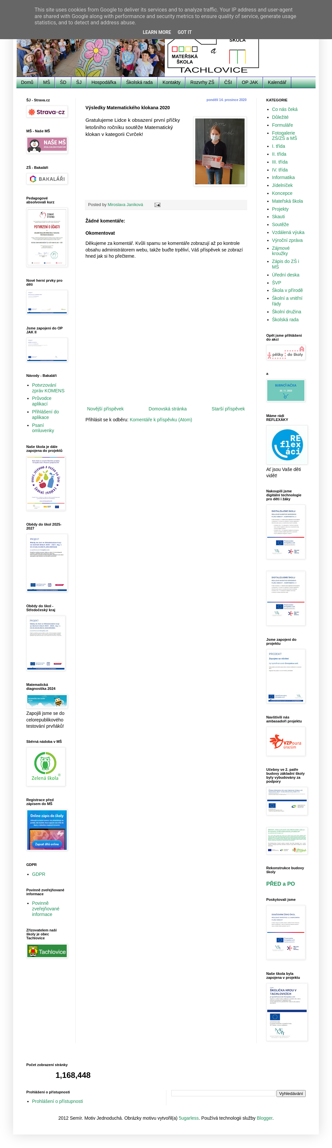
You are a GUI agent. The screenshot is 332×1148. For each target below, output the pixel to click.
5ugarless (189, 1118)
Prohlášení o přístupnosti (57, 1101)
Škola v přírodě (287, 290)
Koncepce (282, 193)
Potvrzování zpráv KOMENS (48, 387)
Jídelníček (282, 185)
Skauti (278, 216)
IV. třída (280, 169)
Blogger (264, 1118)
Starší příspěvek (228, 408)
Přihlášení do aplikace (45, 414)
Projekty (280, 209)
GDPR (38, 874)
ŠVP (276, 282)
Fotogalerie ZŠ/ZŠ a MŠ (284, 135)
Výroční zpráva (287, 240)
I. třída (278, 146)
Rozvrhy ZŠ (202, 82)
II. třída (279, 154)
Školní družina (286, 311)
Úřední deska (285, 274)
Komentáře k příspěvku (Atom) (161, 419)
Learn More (157, 32)
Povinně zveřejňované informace (45, 908)
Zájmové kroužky (281, 251)
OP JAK (250, 82)
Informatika (283, 177)
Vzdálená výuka (288, 232)
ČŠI (228, 82)
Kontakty (171, 82)
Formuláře (282, 125)
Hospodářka (103, 82)
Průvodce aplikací (42, 401)
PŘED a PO (280, 884)
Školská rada (139, 82)
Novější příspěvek (105, 408)
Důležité (280, 117)
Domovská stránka (168, 408)
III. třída (280, 162)
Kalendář (277, 82)
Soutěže (280, 224)
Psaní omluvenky (43, 428)
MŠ (46, 82)
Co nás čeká (285, 109)
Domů (27, 82)
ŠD (63, 82)
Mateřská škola (287, 201)
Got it (185, 32)
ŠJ (79, 82)
